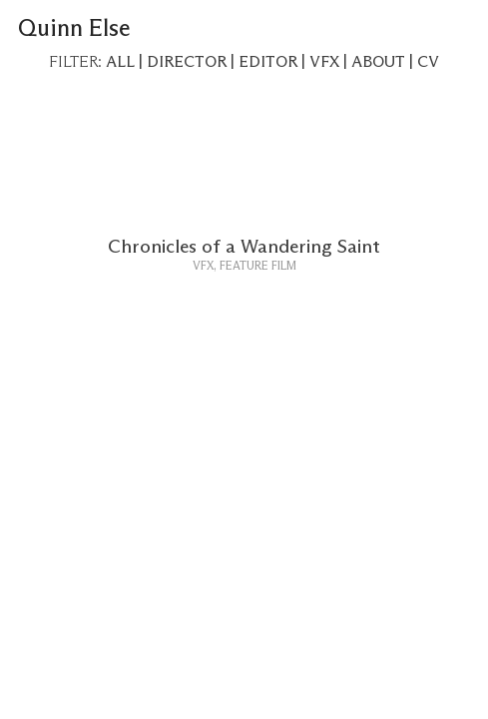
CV (428, 62)
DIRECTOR (187, 62)
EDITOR (268, 62)
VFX (324, 62)
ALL (120, 62)
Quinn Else (74, 29)
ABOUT (378, 62)
